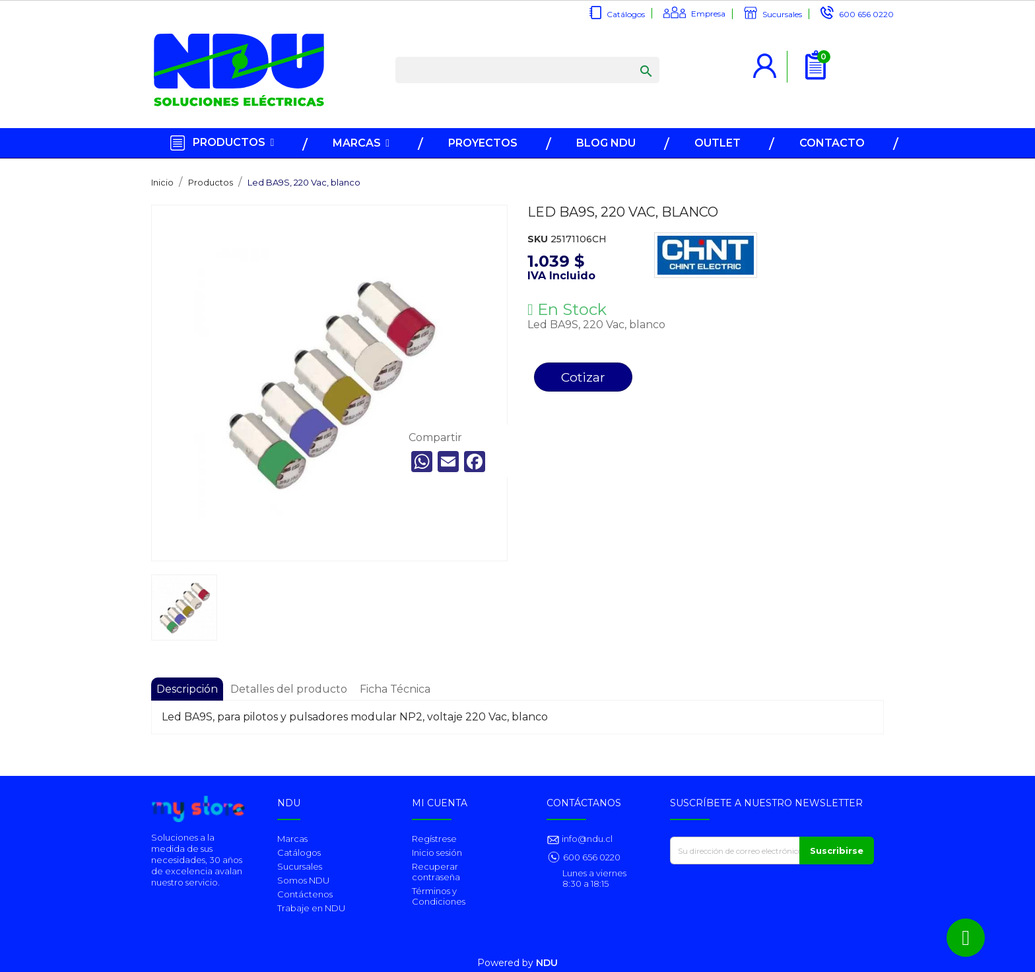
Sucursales (782, 14)
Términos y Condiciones (438, 896)
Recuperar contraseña (436, 871)
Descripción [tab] (187, 689)
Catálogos (626, 14)
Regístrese (434, 838)
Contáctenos (305, 894)
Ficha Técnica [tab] (395, 689)
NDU (547, 963)
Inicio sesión (437, 852)
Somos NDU (303, 880)
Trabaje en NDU (311, 908)
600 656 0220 (866, 14)
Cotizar (583, 377)
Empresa (708, 13)
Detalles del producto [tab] (288, 689)
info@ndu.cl (586, 838)
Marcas (292, 838)
